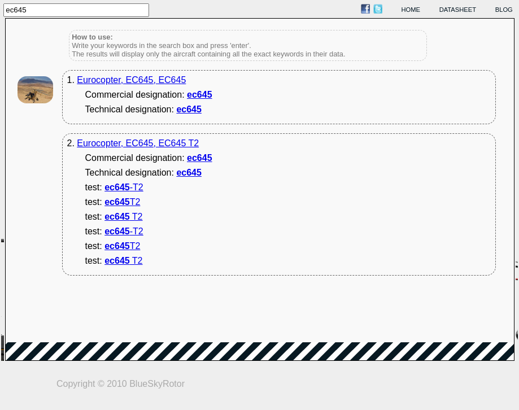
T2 (122, 202)
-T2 (123, 187)
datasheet (457, 9)
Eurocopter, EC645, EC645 (131, 80)
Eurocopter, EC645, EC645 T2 (138, 143)
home (411, 9)
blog (504, 9)
